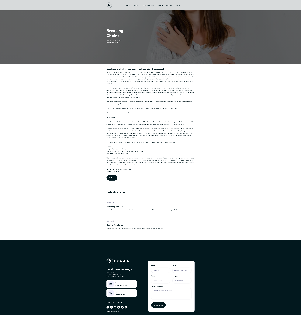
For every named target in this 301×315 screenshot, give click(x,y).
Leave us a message (157, 286)
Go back (111, 178)
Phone (153, 276)
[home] (109, 5)
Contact (178, 5)
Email (174, 265)
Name (153, 265)
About (128, 5)
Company (175, 276)
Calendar (160, 5)
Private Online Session (148, 5)
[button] (135, 5)
